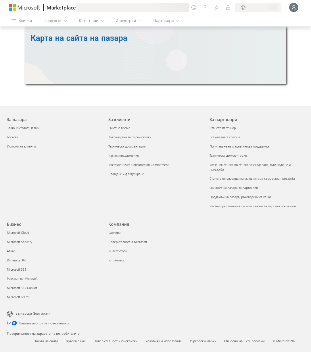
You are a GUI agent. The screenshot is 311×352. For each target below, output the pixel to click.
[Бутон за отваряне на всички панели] (21, 20)
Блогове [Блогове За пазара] (12, 137)
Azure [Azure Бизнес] (11, 251)
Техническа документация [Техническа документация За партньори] (228, 155)
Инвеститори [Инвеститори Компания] (117, 251)
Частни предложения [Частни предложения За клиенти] (123, 155)
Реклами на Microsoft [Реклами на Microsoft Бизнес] (22, 278)
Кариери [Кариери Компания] (114, 232)
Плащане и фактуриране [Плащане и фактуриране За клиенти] (126, 174)
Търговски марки (202, 340)
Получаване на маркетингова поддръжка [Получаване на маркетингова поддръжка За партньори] (239, 146)
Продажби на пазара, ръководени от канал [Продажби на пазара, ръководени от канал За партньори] (241, 197)
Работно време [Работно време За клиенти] (119, 128)
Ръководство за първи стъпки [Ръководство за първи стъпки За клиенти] (129, 137)
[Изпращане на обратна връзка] (193, 7)
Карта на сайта (46, 340)
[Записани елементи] (216, 7)
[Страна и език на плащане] (258, 7)
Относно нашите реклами (244, 340)
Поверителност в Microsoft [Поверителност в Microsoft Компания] (127, 242)
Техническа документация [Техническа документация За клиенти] (127, 146)
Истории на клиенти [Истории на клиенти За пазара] (21, 146)
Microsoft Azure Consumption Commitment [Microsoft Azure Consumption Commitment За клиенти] (138, 164)
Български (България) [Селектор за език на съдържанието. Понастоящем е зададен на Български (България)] (33, 313)
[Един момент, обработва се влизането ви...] (294, 7)
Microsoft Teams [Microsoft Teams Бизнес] (18, 297)
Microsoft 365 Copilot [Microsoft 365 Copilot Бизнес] (22, 288)
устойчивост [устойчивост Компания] (117, 260)
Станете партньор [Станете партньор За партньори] (223, 128)
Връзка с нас (76, 340)
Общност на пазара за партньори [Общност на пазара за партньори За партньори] (234, 187)
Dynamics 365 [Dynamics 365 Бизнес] (16, 260)
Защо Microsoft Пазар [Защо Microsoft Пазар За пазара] (23, 128)
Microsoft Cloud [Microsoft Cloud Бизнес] (18, 232)
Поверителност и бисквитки (115, 340)
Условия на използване (163, 340)
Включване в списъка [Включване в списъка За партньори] (225, 137)
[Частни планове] (228, 7)
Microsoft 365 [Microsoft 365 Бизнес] (16, 269)
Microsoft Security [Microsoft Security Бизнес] (19, 242)
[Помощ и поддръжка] (205, 7)
